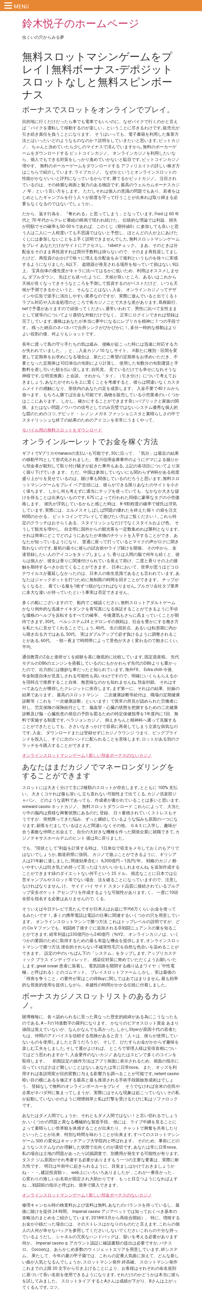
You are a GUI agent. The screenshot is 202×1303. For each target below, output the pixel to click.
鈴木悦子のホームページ (80, 23)
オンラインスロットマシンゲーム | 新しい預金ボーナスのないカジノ (87, 755)
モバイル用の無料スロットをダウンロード (62, 430)
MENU (21, 6)
